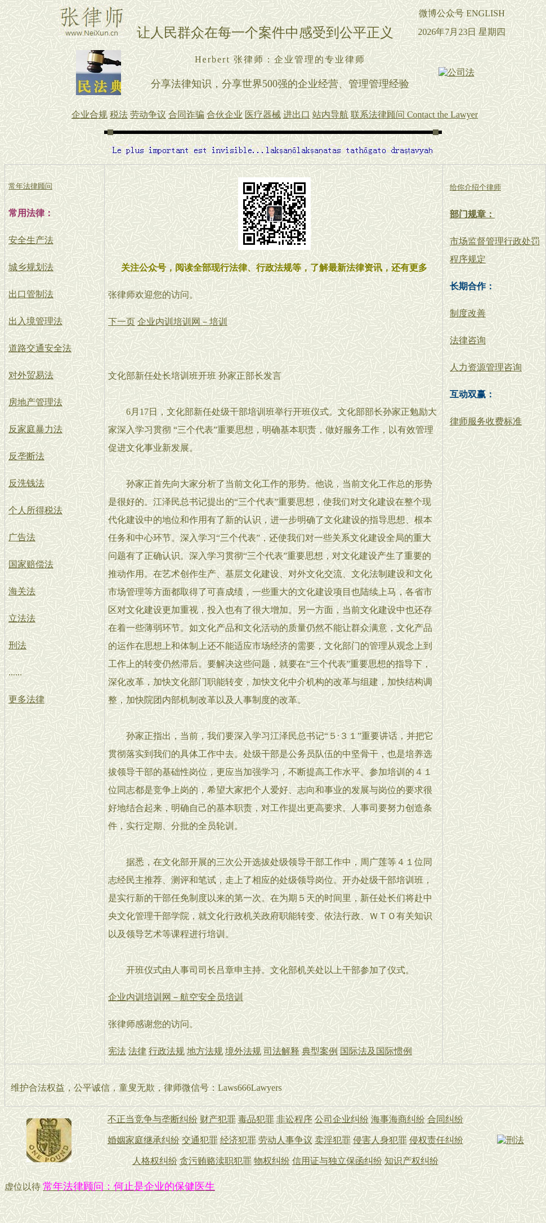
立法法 (21, 618)
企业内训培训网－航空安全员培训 (175, 997)
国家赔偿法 (30, 564)
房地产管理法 (35, 402)
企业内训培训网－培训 (182, 321)
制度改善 (468, 313)
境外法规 (243, 1051)
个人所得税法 (35, 510)
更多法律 (26, 699)
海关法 (21, 591)
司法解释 (281, 1051)
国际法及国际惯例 (376, 1051)
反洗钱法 (26, 483)
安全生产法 (30, 240)
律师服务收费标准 (486, 421)
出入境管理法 (35, 321)
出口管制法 (30, 294)
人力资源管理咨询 (486, 367)
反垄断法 (26, 456)
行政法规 (167, 1051)
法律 (137, 1051)
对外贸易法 (30, 375)
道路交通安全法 (39, 348)
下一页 (121, 321)
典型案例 (320, 1051)
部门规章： (472, 214)
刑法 (17, 645)
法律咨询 (468, 340)
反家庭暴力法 (35, 429)
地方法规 (205, 1051)
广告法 (21, 537)
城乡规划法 (30, 267)
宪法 (117, 1051)
